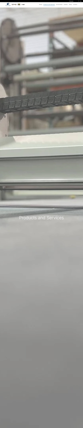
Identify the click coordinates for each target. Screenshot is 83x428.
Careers (66, 4)
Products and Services (49, 4)
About (40, 4)
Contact (75, 4)
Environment (59, 4)
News (70, 4)
